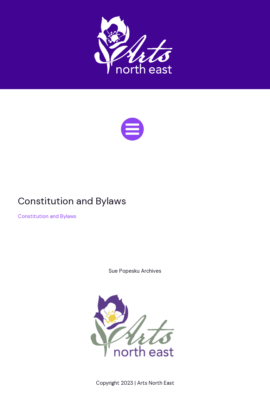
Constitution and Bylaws (47, 216)
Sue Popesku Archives (135, 271)
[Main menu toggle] (132, 129)
